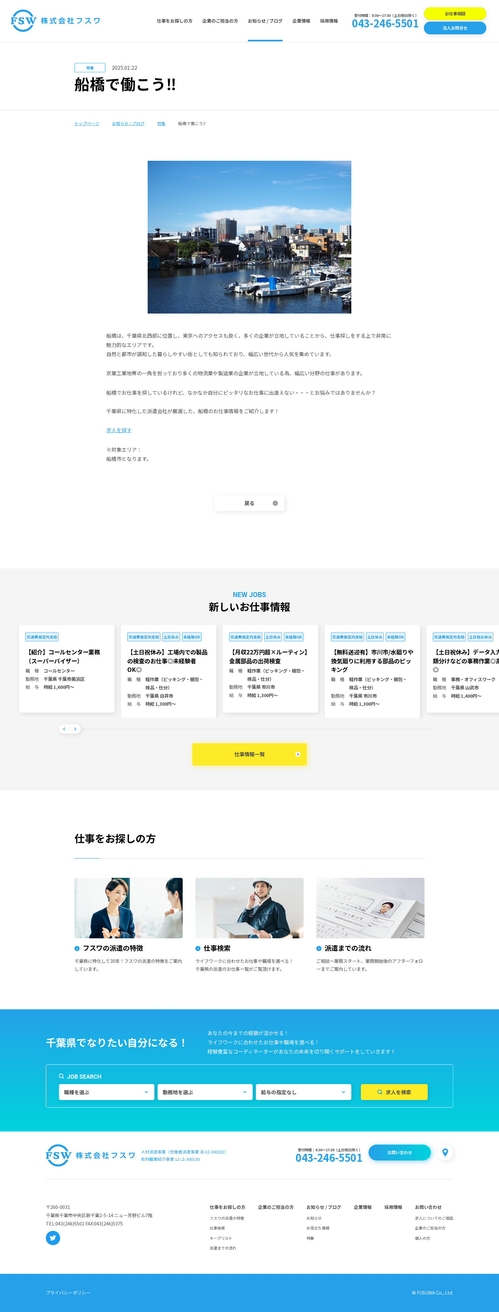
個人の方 (422, 1238)
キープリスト (221, 1238)
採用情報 (329, 21)
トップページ (86, 123)
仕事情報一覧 (249, 754)
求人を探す (119, 430)
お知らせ (314, 1218)
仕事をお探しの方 (175, 21)
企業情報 (301, 21)
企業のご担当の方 (220, 21)
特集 (161, 123)
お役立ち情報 (317, 1228)
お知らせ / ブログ (265, 21)
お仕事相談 (455, 14)
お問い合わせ (399, 1152)
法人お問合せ (455, 28)
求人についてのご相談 (434, 1218)
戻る (249, 503)
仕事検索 (217, 1228)
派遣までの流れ (223, 1248)
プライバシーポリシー (68, 1292)
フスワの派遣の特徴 (227, 1218)
